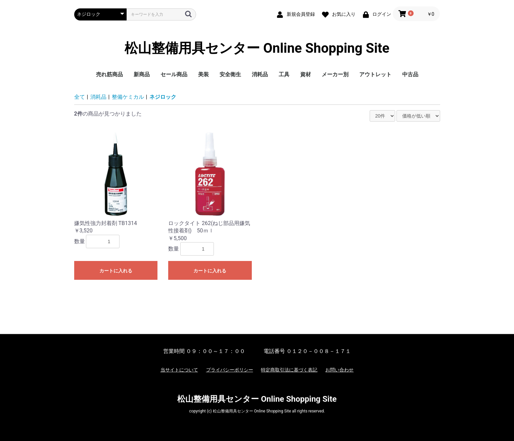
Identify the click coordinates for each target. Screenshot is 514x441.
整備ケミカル (128, 97)
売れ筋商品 (109, 74)
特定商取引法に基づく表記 (289, 369)
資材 (305, 74)
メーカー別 (335, 74)
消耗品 (260, 74)
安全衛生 (230, 74)
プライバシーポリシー (229, 369)
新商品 (142, 74)
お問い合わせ (339, 369)
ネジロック (162, 97)
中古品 (410, 74)
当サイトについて (179, 369)
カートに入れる (115, 270)
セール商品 (173, 74)
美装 (203, 74)
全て (79, 97)
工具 (284, 74)
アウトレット (375, 74)
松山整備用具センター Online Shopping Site (257, 48)
